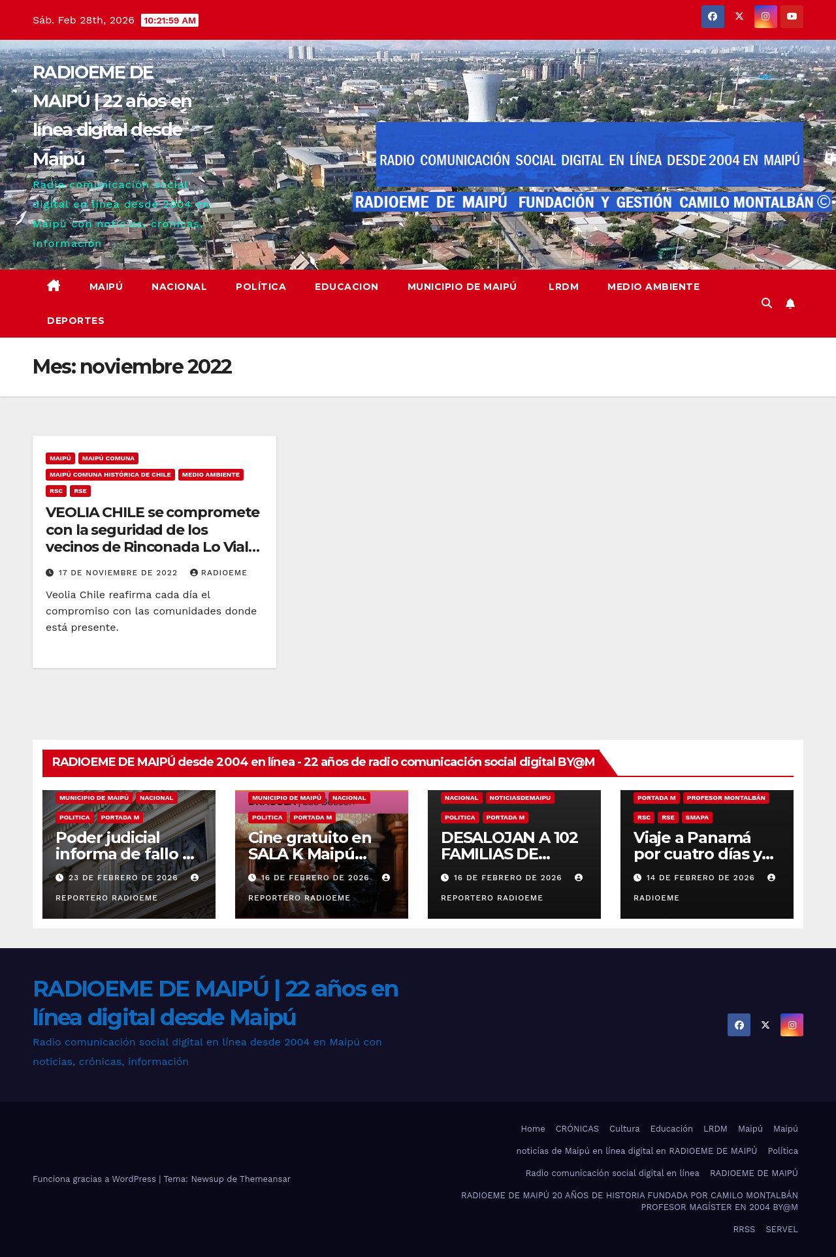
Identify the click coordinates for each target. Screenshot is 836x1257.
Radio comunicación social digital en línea (612, 1173)
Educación (672, 1129)
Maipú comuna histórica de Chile (110, 474)
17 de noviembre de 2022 (120, 572)
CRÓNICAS (577, 1129)
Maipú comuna (108, 458)
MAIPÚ (60, 458)
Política (261, 287)
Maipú (106, 287)
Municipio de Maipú (462, 287)
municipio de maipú (94, 797)
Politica (74, 817)
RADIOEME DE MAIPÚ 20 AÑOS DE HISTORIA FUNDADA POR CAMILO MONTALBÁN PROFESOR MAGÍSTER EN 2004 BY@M (629, 1201)
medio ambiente (211, 474)
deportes (75, 320)
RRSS (744, 1229)
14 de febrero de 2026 (702, 877)
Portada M (120, 817)
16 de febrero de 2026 (317, 877)
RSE (80, 490)
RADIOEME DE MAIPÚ (754, 1173)
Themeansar (265, 1179)
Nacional (179, 287)
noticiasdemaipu (520, 797)
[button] (767, 303)
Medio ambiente (653, 287)
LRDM (562, 287)
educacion (347, 287)
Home (533, 1129)
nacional (157, 797)
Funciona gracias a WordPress (96, 1179)
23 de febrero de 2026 (125, 877)
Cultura (624, 1129)
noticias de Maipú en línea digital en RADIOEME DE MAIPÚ (637, 1151)
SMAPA (697, 817)
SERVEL (781, 1229)
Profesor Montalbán (726, 797)
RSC (56, 490)
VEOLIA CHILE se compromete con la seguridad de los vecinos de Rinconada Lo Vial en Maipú (152, 538)
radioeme (219, 572)
